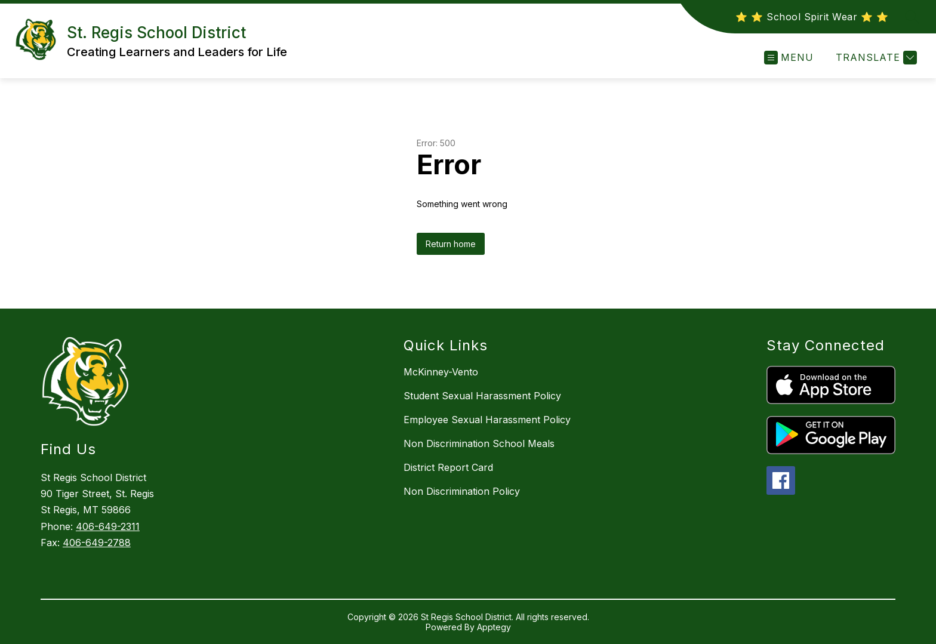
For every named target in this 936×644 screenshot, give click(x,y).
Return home (451, 244)
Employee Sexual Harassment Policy (487, 420)
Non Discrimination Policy (462, 491)
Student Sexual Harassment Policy (482, 396)
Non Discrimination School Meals (479, 443)
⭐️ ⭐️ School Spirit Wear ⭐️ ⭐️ (811, 17)
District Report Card (448, 467)
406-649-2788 (97, 543)
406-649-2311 (108, 526)
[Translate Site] (875, 57)
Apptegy (494, 627)
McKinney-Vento (441, 372)
